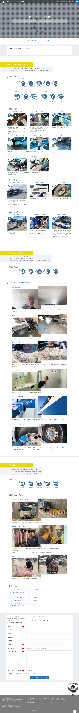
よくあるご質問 (62, 1)
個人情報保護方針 (63, 699)
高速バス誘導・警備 (46, 698)
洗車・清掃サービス (32, 40)
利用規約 (14, 706)
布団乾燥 (49, 40)
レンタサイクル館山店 (30, 699)
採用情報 (58, 698)
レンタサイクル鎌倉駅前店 (31, 698)
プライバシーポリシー (12, 673)
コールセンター (53, 698)
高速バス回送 (53, 699)
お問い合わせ (68, 1)
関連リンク (58, 699)
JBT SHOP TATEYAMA (30, 702)
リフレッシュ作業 (41, 40)
